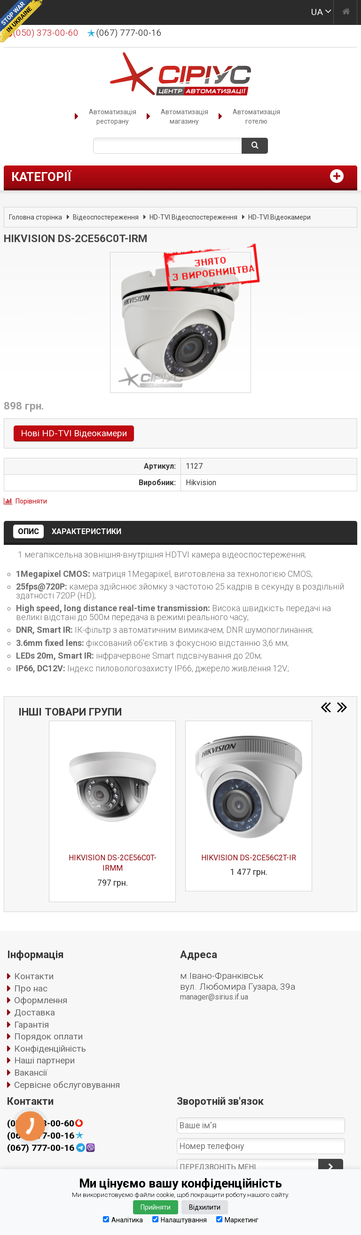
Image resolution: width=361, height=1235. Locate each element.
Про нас (30, 988)
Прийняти (156, 1207)
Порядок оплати (48, 1036)
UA (317, 12)
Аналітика (123, 1219)
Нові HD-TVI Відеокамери (74, 433)
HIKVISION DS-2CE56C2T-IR (248, 857)
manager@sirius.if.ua (214, 996)
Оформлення (40, 1000)
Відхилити (204, 1207)
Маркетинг (237, 1219)
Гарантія (31, 1024)
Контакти (34, 976)
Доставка (34, 1012)
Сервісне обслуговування (67, 1084)
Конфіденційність (50, 1048)
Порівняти (31, 501)
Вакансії (30, 1072)
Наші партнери (44, 1060)
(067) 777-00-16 (129, 33)
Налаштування (179, 1219)
